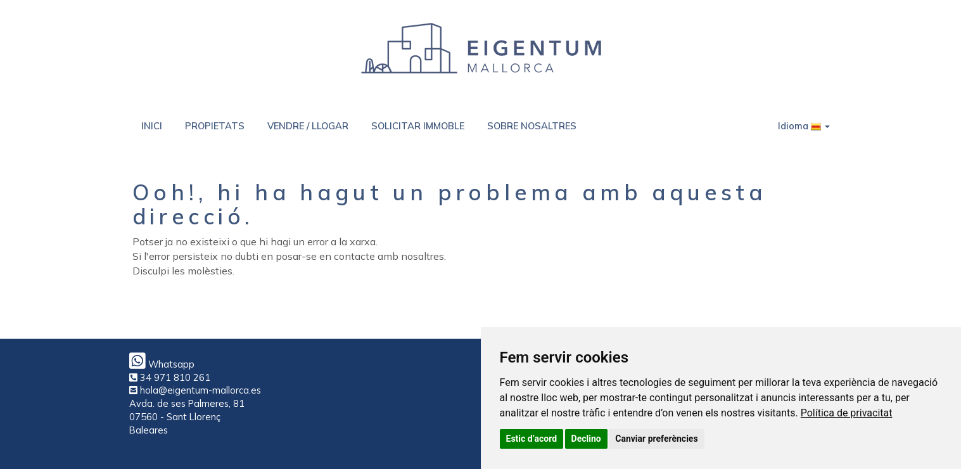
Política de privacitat (847, 413)
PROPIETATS (215, 126)
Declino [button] (586, 439)
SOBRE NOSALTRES (531, 126)
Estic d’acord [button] (531, 439)
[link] (847, 413)
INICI (151, 126)
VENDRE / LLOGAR (307, 126)
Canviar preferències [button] (656, 439)
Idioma (804, 126)
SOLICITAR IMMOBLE (417, 126)
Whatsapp (161, 364)
